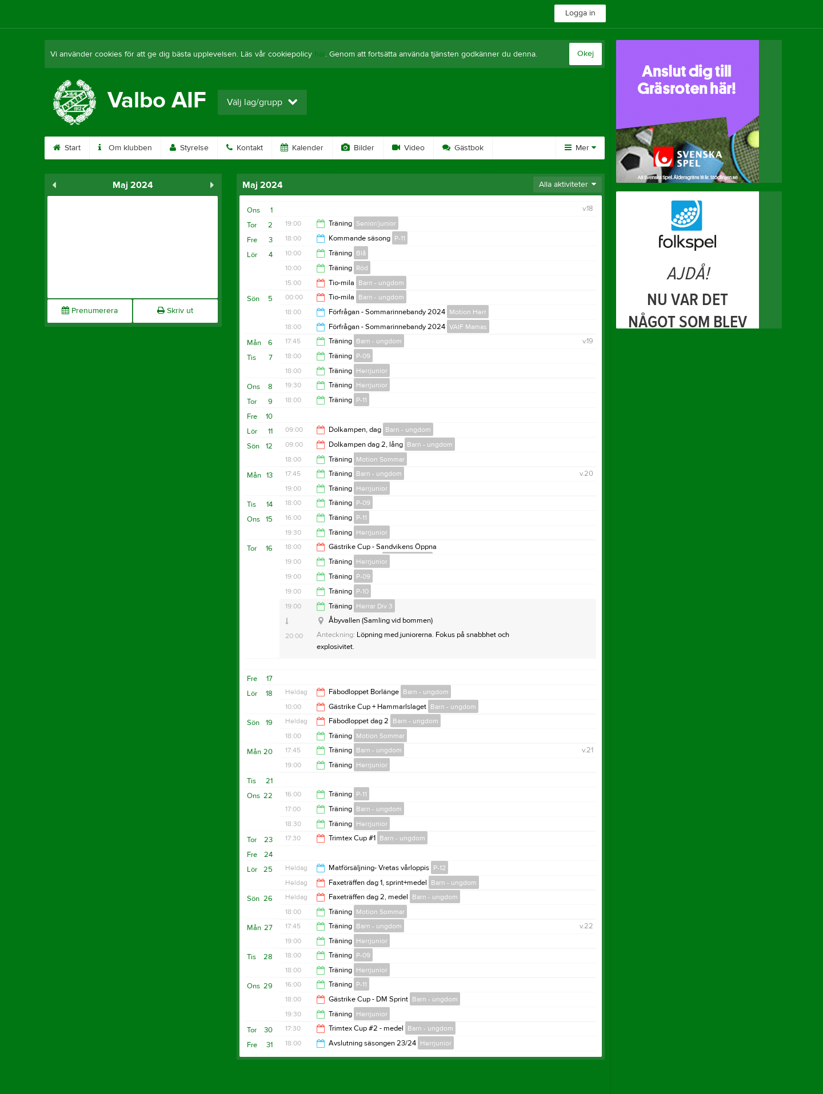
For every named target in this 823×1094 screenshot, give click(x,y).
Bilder (357, 148)
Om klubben (125, 148)
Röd (362, 268)
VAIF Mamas (468, 326)
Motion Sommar (380, 459)
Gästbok (463, 148)
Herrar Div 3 (374, 606)
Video (408, 148)
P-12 (439, 867)
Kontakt (244, 148)
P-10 (362, 591)
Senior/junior (376, 223)
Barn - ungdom (381, 282)
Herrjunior (371, 370)
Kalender (302, 148)
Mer (580, 148)
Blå (361, 253)
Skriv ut (175, 311)
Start (67, 148)
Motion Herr (467, 311)
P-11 (399, 238)
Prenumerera (90, 311)
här (319, 54)
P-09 (363, 355)
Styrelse (189, 148)
